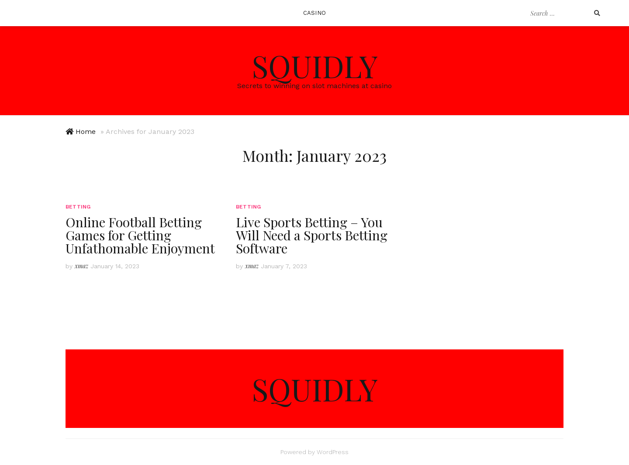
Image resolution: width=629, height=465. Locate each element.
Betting (78, 207)
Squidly (315, 65)
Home (86, 131)
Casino (314, 13)
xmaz (81, 266)
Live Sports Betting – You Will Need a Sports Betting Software (311, 235)
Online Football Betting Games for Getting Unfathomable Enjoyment (140, 235)
